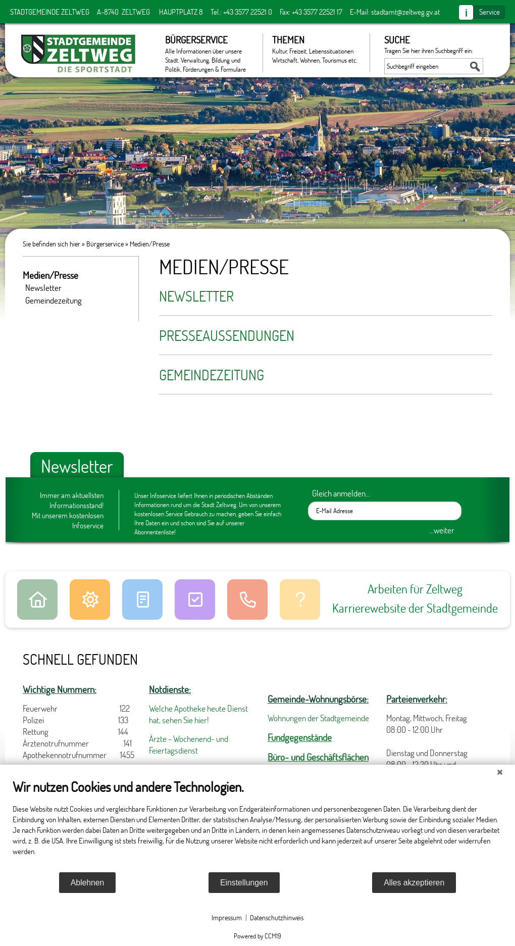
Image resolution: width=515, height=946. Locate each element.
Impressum (227, 917)
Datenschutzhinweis (276, 917)
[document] (257, 825)
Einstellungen (244, 882)
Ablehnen (88, 882)
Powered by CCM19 (257, 935)
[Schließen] (499, 772)
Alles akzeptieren (414, 882)
